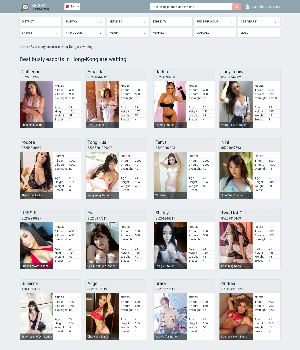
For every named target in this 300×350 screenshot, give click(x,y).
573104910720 (232, 289)
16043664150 (31, 289)
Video (244, 32)
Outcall (203, 32)
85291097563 (231, 148)
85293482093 (165, 148)
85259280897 (31, 218)
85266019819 (97, 289)
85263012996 (31, 77)
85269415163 (231, 218)
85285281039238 (99, 148)
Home (24, 47)
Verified (159, 32)
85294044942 (97, 77)
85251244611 (165, 218)
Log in (263, 6)
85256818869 (31, 148)
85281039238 (165, 77)
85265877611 (97, 218)
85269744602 (231, 77)
